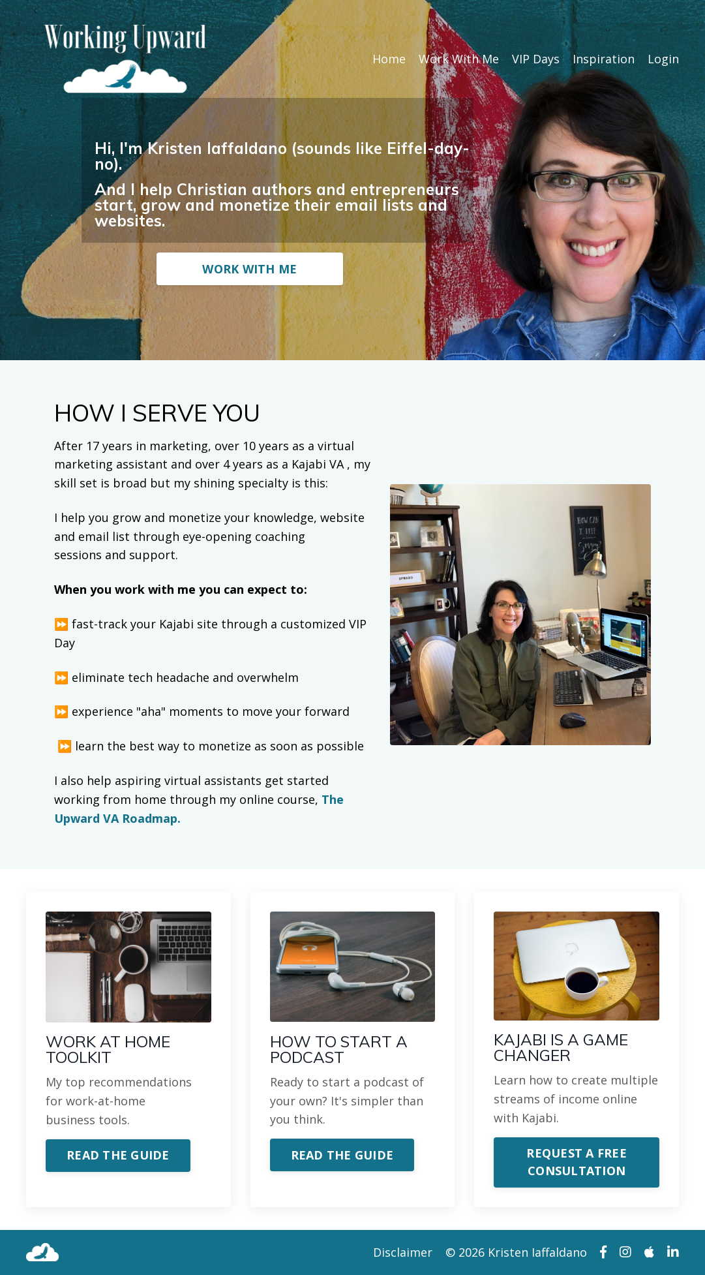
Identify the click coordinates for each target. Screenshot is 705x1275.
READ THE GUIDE (118, 1155)
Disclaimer (402, 1252)
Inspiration (604, 59)
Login (663, 59)
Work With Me (459, 59)
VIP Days (536, 59)
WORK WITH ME (249, 269)
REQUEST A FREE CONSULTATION (576, 1161)
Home (389, 59)
